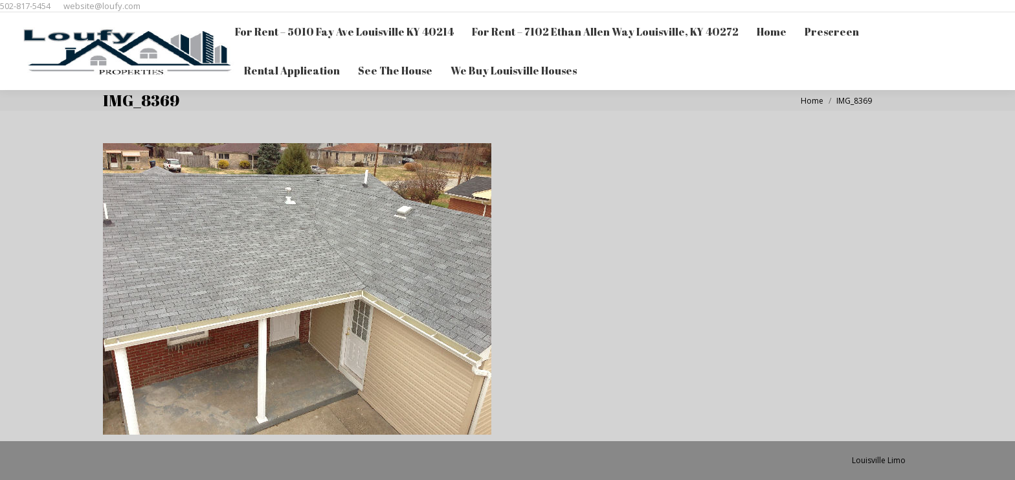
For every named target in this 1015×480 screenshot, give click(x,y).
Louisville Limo (879, 460)
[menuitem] (344, 32)
